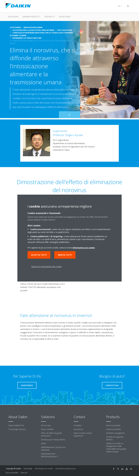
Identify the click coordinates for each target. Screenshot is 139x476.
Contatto (77, 425)
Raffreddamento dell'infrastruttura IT (49, 455)
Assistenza (64, 16)
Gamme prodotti (31, 16)
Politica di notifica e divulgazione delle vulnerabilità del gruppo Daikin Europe (116, 447)
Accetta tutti (39, 255)
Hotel (43, 443)
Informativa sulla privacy (65, 468)
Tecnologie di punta (17, 429)
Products (50, 16)
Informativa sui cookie (44, 468)
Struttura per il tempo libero (53, 439)
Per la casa (46, 425)
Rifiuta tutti (65, 255)
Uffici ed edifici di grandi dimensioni (51, 434)
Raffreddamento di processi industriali (53, 448)
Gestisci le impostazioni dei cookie (46, 266)
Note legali (28, 468)
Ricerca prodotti (113, 425)
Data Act (24, 472)
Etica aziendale (12, 472)
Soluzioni (13, 16)
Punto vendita (47, 429)
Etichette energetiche (115, 433)
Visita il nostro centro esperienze (83, 434)
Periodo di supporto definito (115, 438)
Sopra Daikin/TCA (16, 425)
